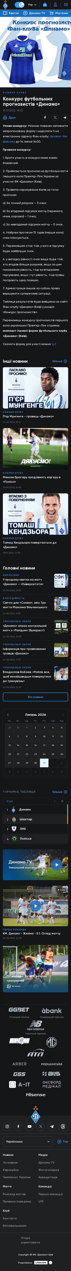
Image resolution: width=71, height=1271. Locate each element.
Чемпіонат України (16, 1177)
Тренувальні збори (17, 621)
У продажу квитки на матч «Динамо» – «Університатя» (23, 582)
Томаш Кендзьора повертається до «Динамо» (29, 545)
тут (53, 344)
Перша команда (14, 929)
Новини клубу (15, 92)
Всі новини (35, 697)
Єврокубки (11, 575)
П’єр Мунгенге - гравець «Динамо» (28, 416)
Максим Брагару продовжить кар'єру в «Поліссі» (31, 479)
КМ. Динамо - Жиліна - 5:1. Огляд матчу (31, 933)
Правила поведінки (17, 1201)
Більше (59, 792)
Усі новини (10, 1162)
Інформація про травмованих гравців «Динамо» (24, 651)
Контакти (10, 1218)
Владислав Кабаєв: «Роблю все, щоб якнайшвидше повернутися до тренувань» (27, 676)
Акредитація (47, 1177)
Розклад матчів (14, 1194)
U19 (41, 1201)
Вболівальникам (14, 1225)
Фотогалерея (48, 1170)
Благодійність (14, 598)
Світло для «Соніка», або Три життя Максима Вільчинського (25, 605)
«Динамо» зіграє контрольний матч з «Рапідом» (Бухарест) (25, 628)
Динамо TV (46, 1162)
